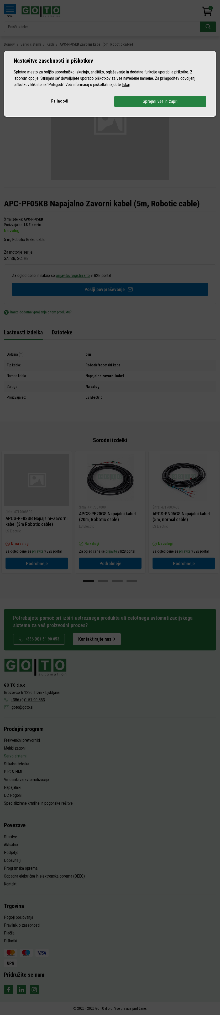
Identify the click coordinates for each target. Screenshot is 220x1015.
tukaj (126, 84)
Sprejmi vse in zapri (160, 101)
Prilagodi (60, 101)
